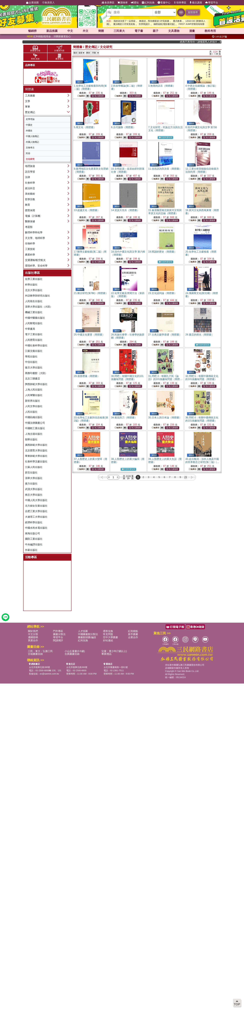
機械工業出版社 (33, 312)
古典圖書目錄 (72, 654)
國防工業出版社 (33, 539)
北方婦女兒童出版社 (36, 505)
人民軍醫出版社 (33, 395)
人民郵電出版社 (33, 323)
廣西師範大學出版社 (36, 445)
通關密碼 (33, 637)
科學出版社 (31, 284)
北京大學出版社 (33, 290)
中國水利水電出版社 (36, 528)
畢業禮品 (106, 654)
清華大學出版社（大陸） (38, 306)
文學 (27, 101)
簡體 (101, 30)
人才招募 (83, 631)
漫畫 (192, 30)
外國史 (29, 130)
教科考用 (210, 30)
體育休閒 (30, 210)
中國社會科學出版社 (36, 345)
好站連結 (108, 640)
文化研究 (30, 159)
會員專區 (108, 2)
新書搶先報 (35, 49)
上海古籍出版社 (33, 434)
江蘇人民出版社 (33, 467)
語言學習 (30, 171)
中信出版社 (31, 362)
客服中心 (164, 2)
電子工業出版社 (33, 334)
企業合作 (133, 637)
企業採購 (32, 2)
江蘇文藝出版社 (33, 351)
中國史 (29, 125)
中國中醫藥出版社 (35, 318)
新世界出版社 (32, 400)
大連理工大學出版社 (36, 516)
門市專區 (58, 631)
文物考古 (30, 147)
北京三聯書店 (32, 378)
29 (185, 477)
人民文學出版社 (33, 406)
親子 (155, 30)
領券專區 (180, 2)
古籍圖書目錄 (35, 654)
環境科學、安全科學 (36, 265)
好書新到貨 (59, 49)
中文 (70, 30)
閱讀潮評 (58, 640)
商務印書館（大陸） (36, 373)
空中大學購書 (110, 637)
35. (165, 417)
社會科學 (30, 182)
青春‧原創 (35, 57)
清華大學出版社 (33, 478)
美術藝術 (30, 193)
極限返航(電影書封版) (164, 24)
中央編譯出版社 (33, 544)
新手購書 (133, 634)
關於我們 (33, 631)
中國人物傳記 (32, 136)
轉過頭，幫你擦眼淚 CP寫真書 (154, 21)
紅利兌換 (148, 2)
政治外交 (30, 188)
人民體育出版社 (33, 340)
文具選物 (173, 30)
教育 (27, 204)
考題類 (29, 227)
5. (85, 127)
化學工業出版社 (33, 279)
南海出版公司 (32, 533)
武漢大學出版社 (33, 489)
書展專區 (59, 57)
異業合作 (33, 640)
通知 (135, 2)
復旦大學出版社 (33, 367)
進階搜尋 (193, 12)
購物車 (122, 2)
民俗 (28, 153)
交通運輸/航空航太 (35, 260)
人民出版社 (31, 411)
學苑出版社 (31, 356)
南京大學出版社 (33, 494)
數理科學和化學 (33, 232)
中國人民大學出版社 (36, 500)
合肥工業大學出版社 (36, 511)
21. (91, 293)
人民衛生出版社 (33, 301)
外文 (85, 30)
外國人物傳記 (32, 142)
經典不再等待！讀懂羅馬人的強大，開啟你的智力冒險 (208, 42)
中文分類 (33, 634)
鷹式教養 (177, 21)
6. (123, 127)
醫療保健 (30, 221)
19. (162, 251)
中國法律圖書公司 (35, 423)
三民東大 (119, 30)
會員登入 (48, 2)
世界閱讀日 (144, 24)
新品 (52, 30)
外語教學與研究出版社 (37, 295)
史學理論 (30, 119)
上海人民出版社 (33, 389)
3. (161, 85)
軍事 (27, 106)
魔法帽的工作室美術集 (124, 24)
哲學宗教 (30, 199)
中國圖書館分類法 (88, 634)
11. (165, 168)
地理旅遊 (30, 166)
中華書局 (30, 329)
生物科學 (30, 243)
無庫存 (81, 96)
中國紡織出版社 (33, 417)
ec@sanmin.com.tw (49, 673)
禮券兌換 (108, 631)
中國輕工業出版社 (35, 428)
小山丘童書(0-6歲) (75, 651)
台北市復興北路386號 (39, 667)
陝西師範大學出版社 (36, 384)
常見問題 (108, 634)
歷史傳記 (30, 112)
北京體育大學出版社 (36, 450)
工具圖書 (30, 95)
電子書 (139, 30)
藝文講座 (195, 2)
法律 (27, 177)
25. (89, 334)
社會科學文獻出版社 (36, 461)
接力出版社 (31, 483)
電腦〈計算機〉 (33, 216)
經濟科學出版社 (33, 522)
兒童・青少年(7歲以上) (114, 651)
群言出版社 (31, 472)
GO (181, 12)
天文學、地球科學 (35, 238)
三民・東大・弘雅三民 (40, 651)
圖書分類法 (59, 634)
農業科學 (30, 254)
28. (199, 334)
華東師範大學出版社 (36, 456)
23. (162, 293)
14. (125, 210)
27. (165, 334)
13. (87, 210)
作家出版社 (31, 550)
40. (202, 462)
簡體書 (77, 47)
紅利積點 (133, 631)
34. (124, 417)
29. (87, 376)
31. (165, 379)
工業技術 (30, 249)
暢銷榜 (32, 30)
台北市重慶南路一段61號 (116, 667)
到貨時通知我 (165, 137)
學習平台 (211, 2)
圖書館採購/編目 (87, 637)
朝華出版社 (31, 439)
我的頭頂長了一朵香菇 (124, 21)
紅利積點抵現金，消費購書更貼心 (49, 36)
